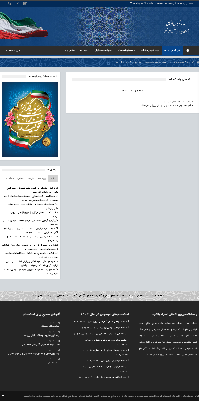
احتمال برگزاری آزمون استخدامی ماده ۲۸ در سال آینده (30, 229)
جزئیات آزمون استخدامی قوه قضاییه (39, 233)
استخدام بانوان (119, 360)
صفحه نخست (157, 295)
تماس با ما (38, 295)
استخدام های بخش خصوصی (113, 321)
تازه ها (31, 178)
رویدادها (42, 178)
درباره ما (50, 295)
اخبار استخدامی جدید (116, 377)
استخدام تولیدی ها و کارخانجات (111, 340)
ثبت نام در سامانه (138, 295)
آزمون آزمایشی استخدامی (71, 295)
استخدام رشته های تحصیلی (113, 334)
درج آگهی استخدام (97, 295)
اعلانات (53, 178)
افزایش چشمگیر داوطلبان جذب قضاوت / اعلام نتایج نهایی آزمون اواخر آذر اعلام (157, 62)
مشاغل (20, 178)
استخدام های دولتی (117, 327)
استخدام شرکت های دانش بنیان (110, 350)
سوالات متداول (118, 295)
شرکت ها (9, 178)
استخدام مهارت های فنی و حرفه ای (109, 367)
